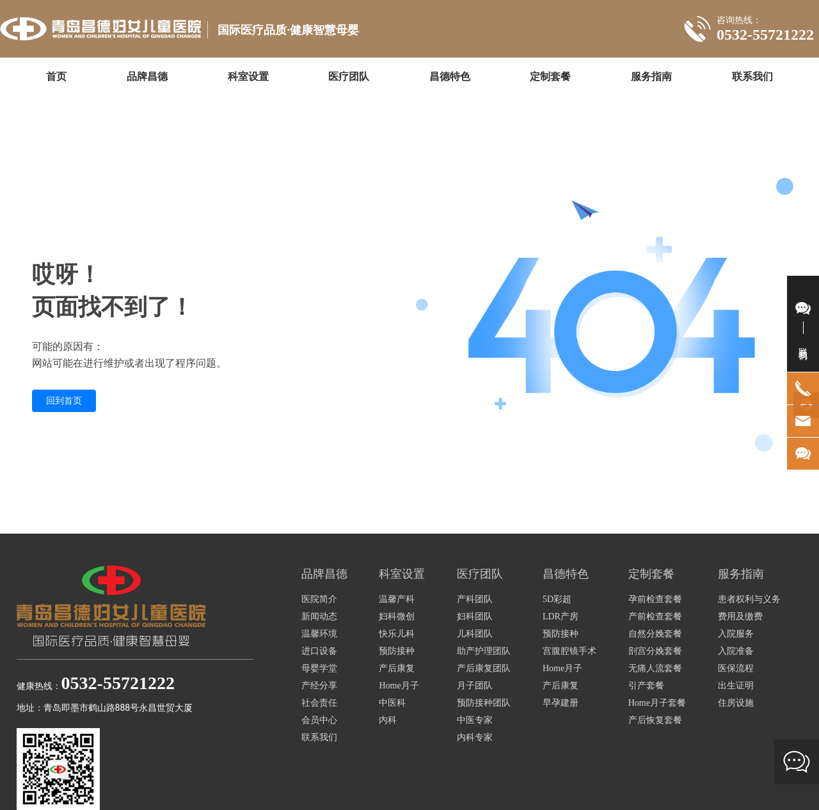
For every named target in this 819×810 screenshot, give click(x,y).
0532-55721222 (765, 34)
